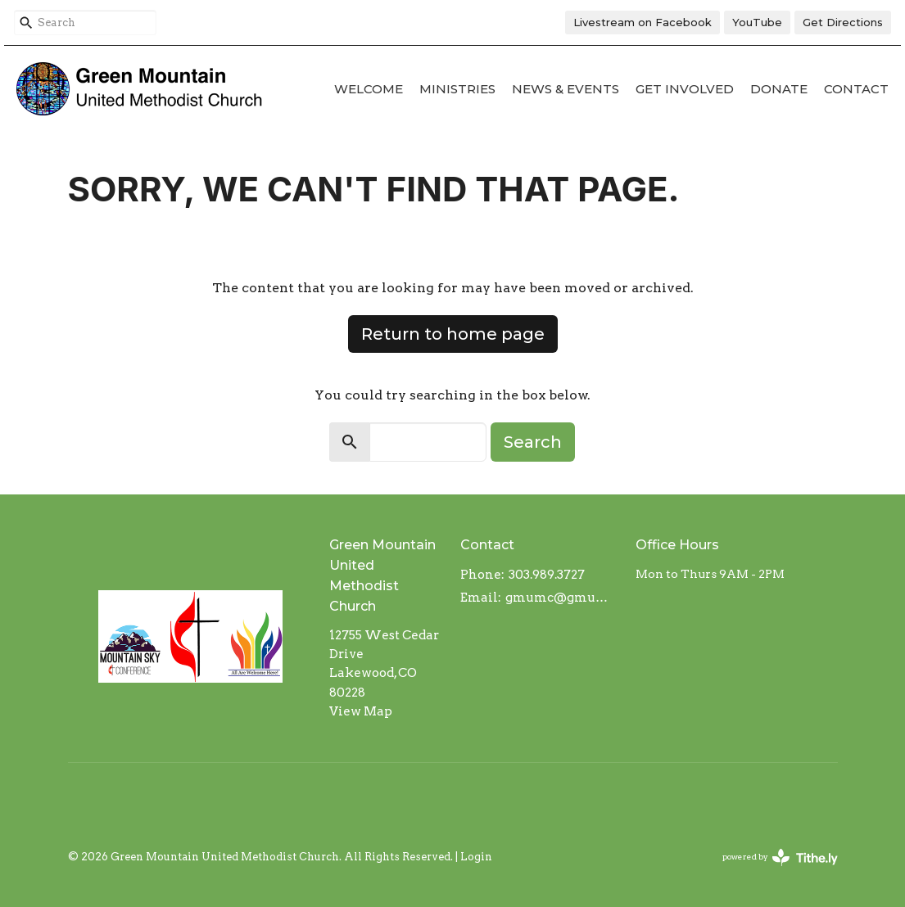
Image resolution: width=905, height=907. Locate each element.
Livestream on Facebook (642, 22)
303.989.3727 (547, 574)
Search (533, 442)
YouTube (757, 22)
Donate (779, 89)
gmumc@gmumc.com (561, 597)
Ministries (457, 89)
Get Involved (685, 89)
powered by (780, 857)
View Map (360, 711)
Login (476, 857)
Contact (856, 89)
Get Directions (843, 22)
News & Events (565, 89)
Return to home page (453, 334)
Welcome (368, 89)
